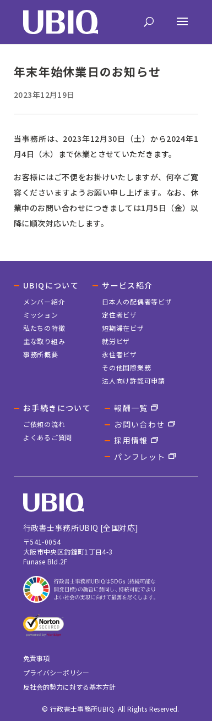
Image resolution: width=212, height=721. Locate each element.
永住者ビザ (119, 354)
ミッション (40, 314)
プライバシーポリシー (56, 672)
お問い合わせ (139, 424)
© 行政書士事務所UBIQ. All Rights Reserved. (111, 708)
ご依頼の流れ (44, 424)
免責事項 (36, 658)
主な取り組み (44, 341)
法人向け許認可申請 (133, 380)
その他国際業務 (126, 367)
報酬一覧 (131, 407)
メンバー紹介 (44, 301)
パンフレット (139, 456)
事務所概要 (40, 354)
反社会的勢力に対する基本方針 (69, 686)
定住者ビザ (119, 314)
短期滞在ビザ (123, 327)
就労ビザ (116, 341)
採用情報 (131, 440)
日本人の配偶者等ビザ (137, 301)
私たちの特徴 (44, 327)
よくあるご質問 (47, 437)
